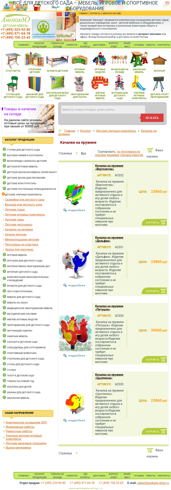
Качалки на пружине (19, 229)
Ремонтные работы (19, 431)
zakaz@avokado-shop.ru (153, 483)
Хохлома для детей (19, 387)
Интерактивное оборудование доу (28, 266)
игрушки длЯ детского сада (119, 96)
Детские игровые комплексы (25, 214)
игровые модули (100, 71)
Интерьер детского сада (22, 272)
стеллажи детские (34, 71)
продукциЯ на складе (119, 71)
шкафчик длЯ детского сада (35, 95)
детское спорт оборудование (159, 95)
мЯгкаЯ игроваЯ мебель (100, 96)
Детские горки (15, 209)
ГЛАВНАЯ (23, 45)
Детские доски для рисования (26, 178)
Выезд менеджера (18, 447)
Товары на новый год (20, 381)
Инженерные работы (20, 427)
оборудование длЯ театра (80, 95)
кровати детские (57, 71)
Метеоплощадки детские (22, 239)
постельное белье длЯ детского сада (57, 96)
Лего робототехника (20, 291)
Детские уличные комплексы (23, 194)
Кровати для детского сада (24, 286)
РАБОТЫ (150, 45)
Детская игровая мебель (22, 166)
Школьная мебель (18, 398)
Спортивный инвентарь (22, 353)
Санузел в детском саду (22, 342)
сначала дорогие (131, 155)
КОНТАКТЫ (164, 45)
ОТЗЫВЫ (139, 45)
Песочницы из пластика (21, 244)
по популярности (128, 151)
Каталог (85, 131)
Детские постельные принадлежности (31, 189)
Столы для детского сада (23, 364)
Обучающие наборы (19, 330)
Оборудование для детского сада (28, 325)
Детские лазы (14, 219)
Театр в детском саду (20, 375)
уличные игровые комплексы (139, 96)
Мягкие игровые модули (22, 319)
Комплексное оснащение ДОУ (26, 422)
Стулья (11, 370)
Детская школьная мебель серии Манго (32, 172)
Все (83, 153)
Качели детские (16, 234)
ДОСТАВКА (99, 45)
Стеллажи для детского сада (25, 358)
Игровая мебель (17, 255)
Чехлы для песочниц (19, 249)
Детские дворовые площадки (26, 443)
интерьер (159, 71)
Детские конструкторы (21, 183)
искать (152, 117)
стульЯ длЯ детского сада (13, 95)
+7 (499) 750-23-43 (15, 37)
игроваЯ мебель (80, 71)
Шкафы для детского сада (23, 392)
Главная (69, 131)
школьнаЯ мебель (139, 71)
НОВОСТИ (72, 45)
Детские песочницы (18, 224)
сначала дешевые (107, 155)
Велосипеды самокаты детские (27, 161)
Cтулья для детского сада (23, 150)
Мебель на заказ (17, 302)
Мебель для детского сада (23, 297)
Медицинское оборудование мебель (30, 308)
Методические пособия (22, 314)
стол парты (13, 71)
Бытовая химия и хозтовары (25, 155)
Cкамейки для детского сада (24, 199)
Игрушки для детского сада (25, 260)
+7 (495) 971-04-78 (15, 34)
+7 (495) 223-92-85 (15, 30)
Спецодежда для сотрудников (26, 347)
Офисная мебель (17, 336)
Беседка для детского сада (23, 204)
